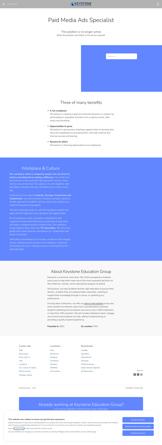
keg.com (140, 370)
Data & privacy (25, 371)
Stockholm (54, 354)
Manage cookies (25, 375)
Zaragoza (53, 357)
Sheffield (53, 367)
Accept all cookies (138, 420)
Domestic (85, 360)
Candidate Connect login (134, 388)
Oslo (52, 350)
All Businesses (87, 371)
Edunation (85, 354)
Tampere (53, 364)
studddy (84, 350)
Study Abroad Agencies (90, 367)
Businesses (23, 354)
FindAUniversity (87, 364)
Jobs (21, 360)
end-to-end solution (94, 303)
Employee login (24, 388)
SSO (34, 388)
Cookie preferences (138, 433)
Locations (23, 364)
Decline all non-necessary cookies (138, 426)
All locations (55, 371)
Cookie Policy (19, 428)
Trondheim (54, 360)
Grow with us (24, 357)
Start (21, 350)
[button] (158, 4)
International (86, 357)
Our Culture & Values (27, 367)
